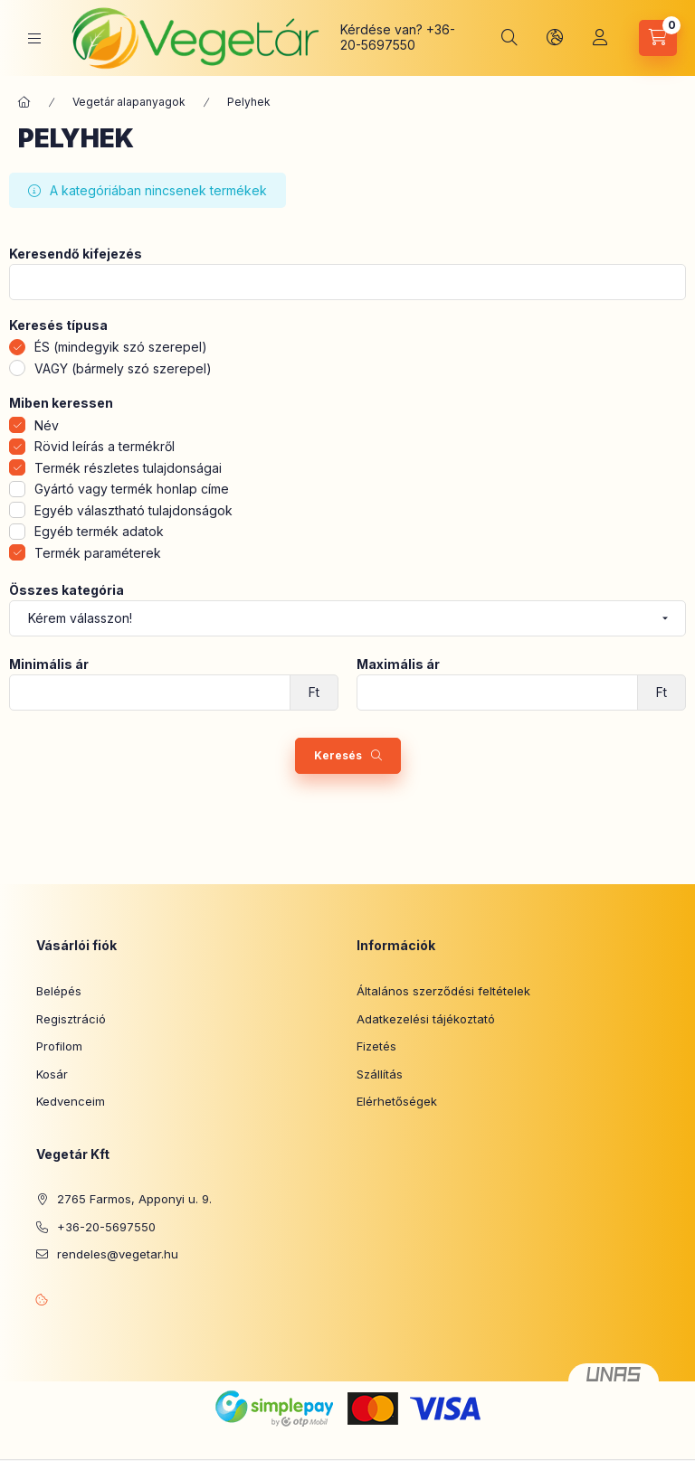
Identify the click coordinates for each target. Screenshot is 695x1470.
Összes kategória (66, 590)
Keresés (338, 755)
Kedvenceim (70, 1101)
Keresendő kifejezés (75, 254)
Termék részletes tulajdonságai (128, 468)
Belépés (58, 991)
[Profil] (600, 38)
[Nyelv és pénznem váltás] (555, 38)
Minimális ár (49, 664)
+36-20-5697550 (397, 37)
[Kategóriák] (34, 38)
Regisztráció (71, 1019)
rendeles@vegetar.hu (117, 1254)
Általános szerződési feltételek (443, 991)
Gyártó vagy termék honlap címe (131, 488)
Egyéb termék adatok (99, 531)
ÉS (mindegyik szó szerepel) (120, 346)
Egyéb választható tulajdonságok (133, 510)
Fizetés (376, 1046)
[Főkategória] (24, 102)
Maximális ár (398, 664)
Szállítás (380, 1074)
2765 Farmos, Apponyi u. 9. (134, 1199)
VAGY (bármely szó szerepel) (123, 368)
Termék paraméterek (97, 553)
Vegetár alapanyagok (129, 101)
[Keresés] (509, 38)
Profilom (59, 1046)
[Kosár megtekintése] (658, 38)
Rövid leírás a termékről (104, 446)
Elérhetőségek (397, 1101)
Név (46, 425)
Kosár (52, 1074)
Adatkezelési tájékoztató (426, 1019)
